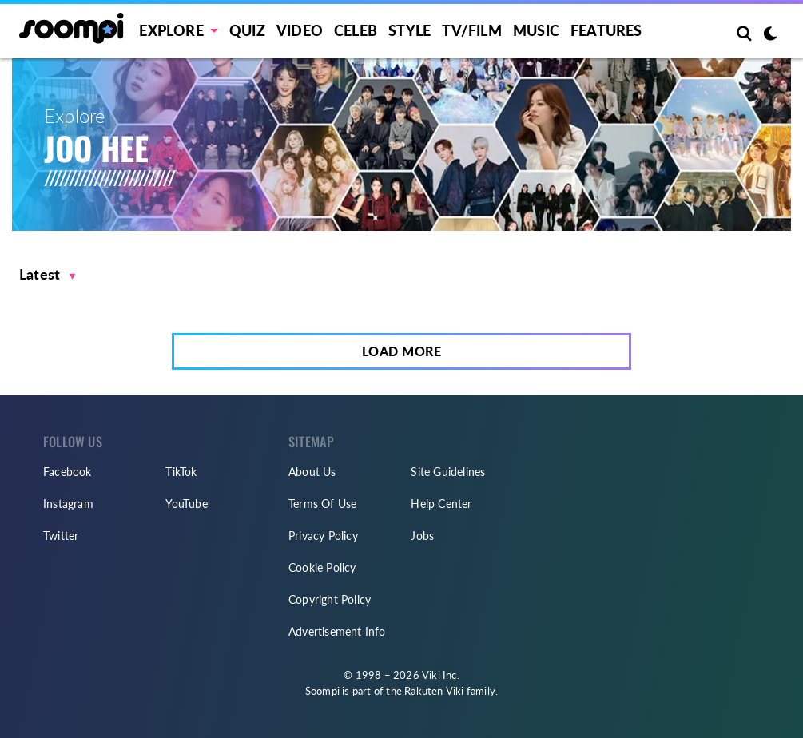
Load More (402, 351)
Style (409, 30)
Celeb (355, 30)
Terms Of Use (322, 503)
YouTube (186, 503)
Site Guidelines (448, 471)
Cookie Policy (322, 567)
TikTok (181, 471)
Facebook (67, 471)
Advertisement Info (337, 631)
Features (606, 30)
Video (299, 30)
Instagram (68, 503)
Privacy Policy (323, 535)
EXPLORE (171, 30)
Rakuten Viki (433, 690)
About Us (312, 471)
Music (536, 30)
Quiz (247, 30)
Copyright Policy (329, 599)
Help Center (441, 503)
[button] (47, 274)
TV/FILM (471, 30)
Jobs (422, 535)
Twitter (60, 535)
